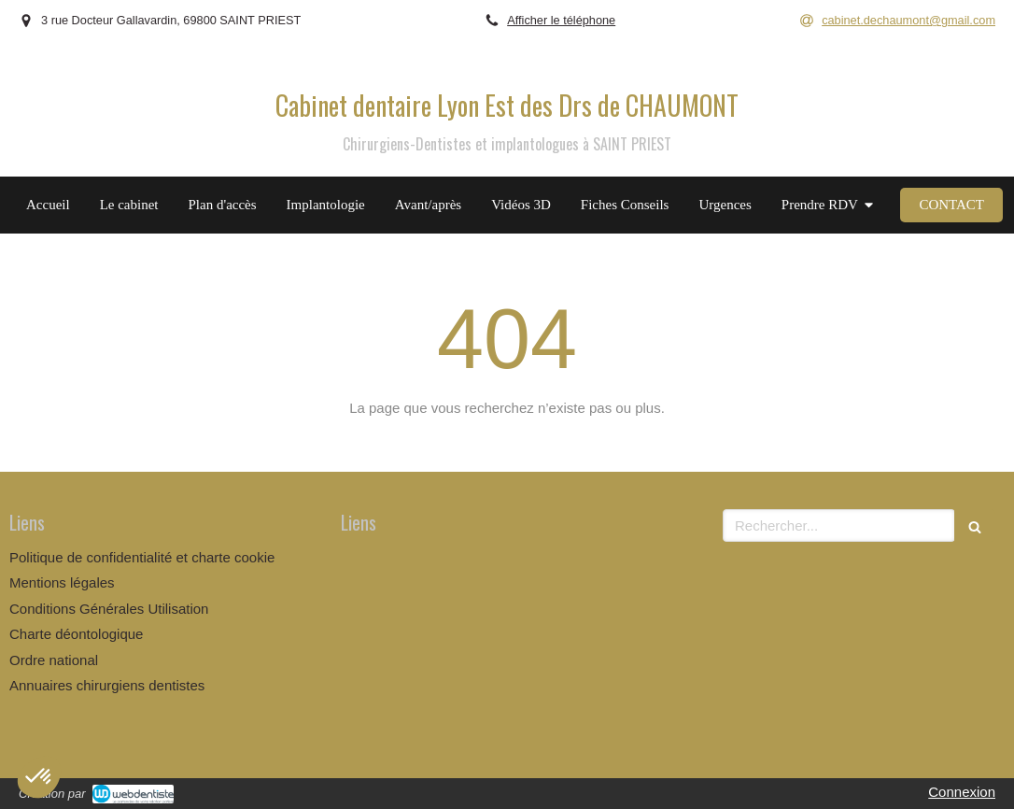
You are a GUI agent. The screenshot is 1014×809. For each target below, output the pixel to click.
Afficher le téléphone (561, 20)
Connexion (961, 792)
